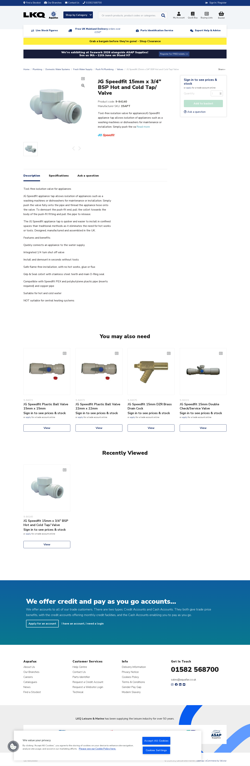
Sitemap (200, 760)
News (27, 687)
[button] (13, 746)
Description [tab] (31, 176)
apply (188, 87)
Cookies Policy (130, 677)
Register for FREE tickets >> (174, 53)
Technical (78, 692)
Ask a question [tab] (88, 176)
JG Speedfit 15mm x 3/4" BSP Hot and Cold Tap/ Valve (45, 523)
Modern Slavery (131, 692)
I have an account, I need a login (83, 624)
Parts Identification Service (156, 30)
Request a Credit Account (88, 682)
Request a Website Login (88, 687)
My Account (179, 15)
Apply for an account (42, 624)
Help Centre (80, 667)
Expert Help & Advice (208, 30)
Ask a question (195, 112)
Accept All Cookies (156, 740)
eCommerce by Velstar (216, 760)
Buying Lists (207, 15)
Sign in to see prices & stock (200, 82)
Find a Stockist (32, 2)
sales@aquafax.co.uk (183, 680)
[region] (107, 745)
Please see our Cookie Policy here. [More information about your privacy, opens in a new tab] (97, 749)
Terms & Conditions (133, 682)
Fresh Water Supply (82, 69)
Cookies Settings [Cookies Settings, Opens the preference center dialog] (156, 750)
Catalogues (30, 682)
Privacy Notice (130, 672)
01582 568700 (195, 669)
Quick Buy (193, 15)
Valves (120, 69)
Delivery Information (134, 667)
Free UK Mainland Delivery (97, 30)
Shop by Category (79, 15)
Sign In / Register (218, 2)
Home (26, 69)
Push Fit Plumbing (105, 69)
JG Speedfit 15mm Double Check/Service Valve (199, 406)
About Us (29, 667)
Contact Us (79, 672)
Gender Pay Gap (131, 687)
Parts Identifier (81, 677)
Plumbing (37, 69)
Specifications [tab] (59, 176)
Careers (28, 677)
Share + (221, 69)
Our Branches (53, 2)
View (47, 428)
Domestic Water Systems (57, 69)
